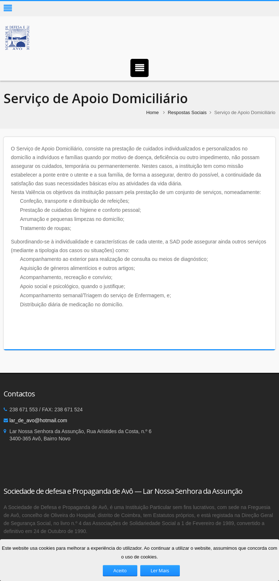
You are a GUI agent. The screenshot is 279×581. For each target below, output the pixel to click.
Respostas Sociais (187, 112)
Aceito (120, 570)
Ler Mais (160, 570)
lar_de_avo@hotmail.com (38, 420)
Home (152, 112)
